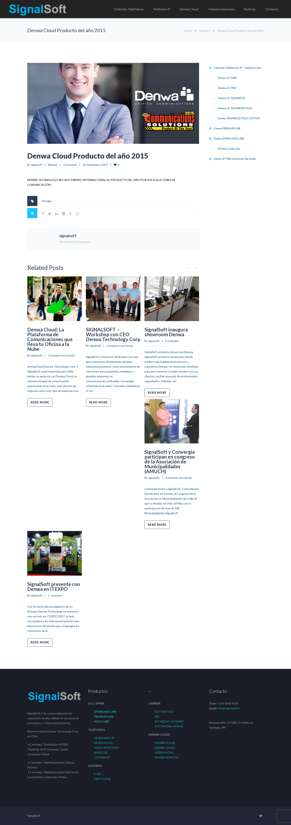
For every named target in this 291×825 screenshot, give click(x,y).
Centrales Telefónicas (129, 9)
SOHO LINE (101, 721)
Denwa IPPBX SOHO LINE (229, 138)
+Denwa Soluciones (221, 9)
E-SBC (98, 774)
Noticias (250, 9)
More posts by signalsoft (74, 241)
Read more (40, 402)
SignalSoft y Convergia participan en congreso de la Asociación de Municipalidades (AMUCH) (169, 461)
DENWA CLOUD (165, 743)
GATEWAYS (102, 757)
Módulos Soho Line (229, 148)
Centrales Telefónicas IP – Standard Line (237, 67)
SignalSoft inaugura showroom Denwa (166, 332)
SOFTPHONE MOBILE (169, 726)
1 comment (55, 595)
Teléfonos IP (161, 9)
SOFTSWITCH (164, 711)
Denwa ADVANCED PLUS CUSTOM (239, 118)
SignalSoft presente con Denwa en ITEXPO (53, 586)
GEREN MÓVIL (103, 743)
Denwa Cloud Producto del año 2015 (87, 155)
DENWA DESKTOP (167, 757)
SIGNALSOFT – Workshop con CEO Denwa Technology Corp (113, 334)
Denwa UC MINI (227, 77)
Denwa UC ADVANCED (231, 98)
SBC (157, 716)
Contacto (271, 9)
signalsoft (36, 164)
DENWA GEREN (165, 747)
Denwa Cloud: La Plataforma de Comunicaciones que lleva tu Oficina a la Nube (50, 339)
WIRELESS (101, 752)
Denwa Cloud (189, 9)
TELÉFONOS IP (104, 738)
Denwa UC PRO (227, 88)
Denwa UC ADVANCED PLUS (235, 108)
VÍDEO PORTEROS (106, 747)
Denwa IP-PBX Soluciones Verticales (235, 158)
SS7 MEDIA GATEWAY (169, 721)
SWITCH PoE (102, 779)
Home (188, 30)
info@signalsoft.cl (229, 708)
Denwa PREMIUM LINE (227, 128)
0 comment (70, 164)
